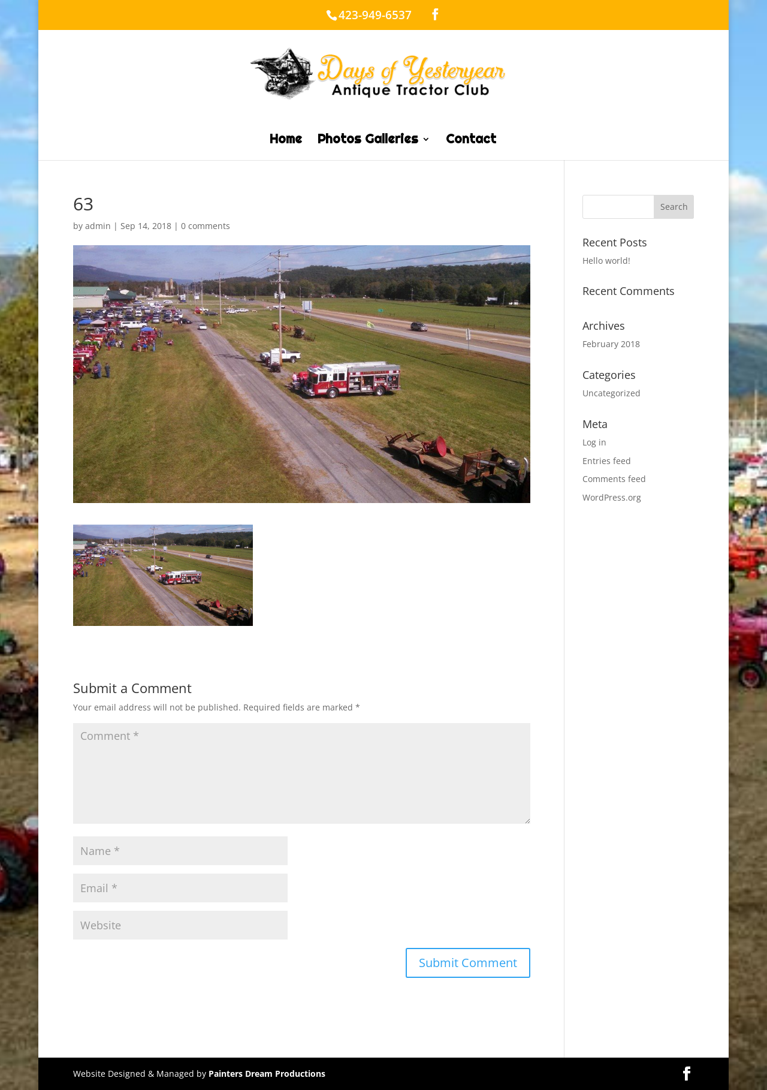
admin (98, 225)
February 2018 (611, 344)
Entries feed (606, 460)
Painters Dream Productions (267, 1073)
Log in (594, 442)
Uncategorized (611, 393)
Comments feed (614, 478)
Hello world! (606, 260)
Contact (471, 141)
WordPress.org (611, 497)
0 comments (205, 225)
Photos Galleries (368, 141)
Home (286, 141)
